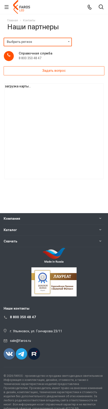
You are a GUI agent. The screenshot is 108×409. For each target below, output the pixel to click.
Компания (12, 219)
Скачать (10, 241)
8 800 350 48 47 (23, 317)
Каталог (10, 230)
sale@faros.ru (20, 341)
